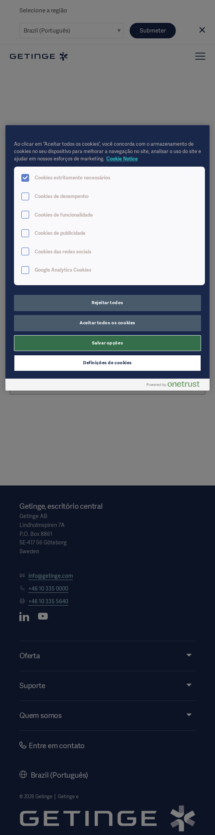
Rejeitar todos (107, 302)
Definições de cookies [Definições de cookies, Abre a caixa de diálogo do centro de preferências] (107, 362)
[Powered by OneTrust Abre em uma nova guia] (176, 386)
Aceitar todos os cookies (107, 322)
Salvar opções (107, 343)
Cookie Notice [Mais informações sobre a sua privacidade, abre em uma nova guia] (122, 158)
